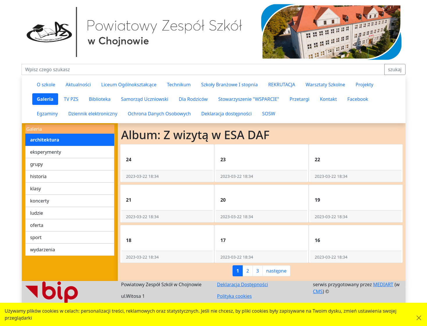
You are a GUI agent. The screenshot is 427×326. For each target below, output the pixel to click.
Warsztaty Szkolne (325, 84)
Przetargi (299, 99)
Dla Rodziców (193, 99)
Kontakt (328, 99)
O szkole (46, 84)
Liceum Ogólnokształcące (128, 84)
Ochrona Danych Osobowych (159, 113)
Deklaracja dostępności (226, 113)
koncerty (39, 201)
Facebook (357, 99)
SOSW (268, 113)
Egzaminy (47, 113)
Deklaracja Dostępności (242, 284)
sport (36, 237)
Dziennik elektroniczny (92, 113)
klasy (35, 188)
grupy (36, 164)
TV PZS (71, 99)
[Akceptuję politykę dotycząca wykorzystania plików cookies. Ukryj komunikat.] (418, 317)
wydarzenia (42, 249)
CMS (318, 291)
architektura (44, 140)
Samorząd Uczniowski (144, 99)
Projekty (364, 84)
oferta (37, 225)
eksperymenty (45, 152)
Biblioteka (100, 99)
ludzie (36, 213)
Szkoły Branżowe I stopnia (229, 84)
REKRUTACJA (281, 84)
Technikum (179, 84)
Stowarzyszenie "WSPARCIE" (248, 99)
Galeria (45, 99)
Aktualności (78, 84)
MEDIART (383, 284)
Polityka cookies (234, 296)
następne (276, 271)
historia (38, 176)
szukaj (395, 69)
